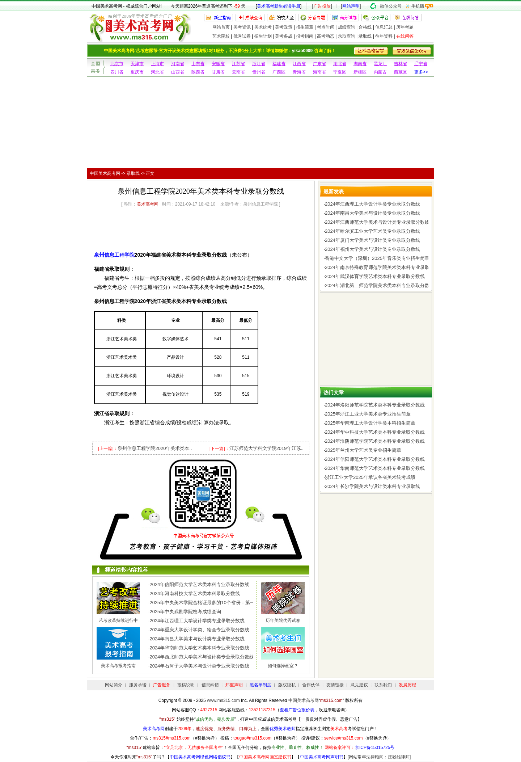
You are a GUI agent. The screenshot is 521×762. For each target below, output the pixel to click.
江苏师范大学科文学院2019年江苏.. (266, 448)
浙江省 (258, 63)
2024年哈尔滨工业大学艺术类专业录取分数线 (372, 231)
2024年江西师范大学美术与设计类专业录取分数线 (377, 222)
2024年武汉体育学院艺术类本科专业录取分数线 (375, 276)
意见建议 (359, 684)
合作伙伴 (310, 684)
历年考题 (405, 27)
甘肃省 (218, 72)
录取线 (365, 36)
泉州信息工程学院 (114, 255)
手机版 (417, 6)
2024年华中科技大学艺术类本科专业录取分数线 (375, 432)
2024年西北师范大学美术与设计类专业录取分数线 (201, 657)
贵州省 (258, 72)
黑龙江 (380, 63)
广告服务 (161, 684)
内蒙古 (380, 72)
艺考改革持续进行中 (118, 620)
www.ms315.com (223, 700)
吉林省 (400, 63)
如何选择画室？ (283, 665)
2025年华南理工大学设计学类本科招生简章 (370, 423)
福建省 (278, 63)
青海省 (299, 72)
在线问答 (405, 36)
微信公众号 (391, 6)
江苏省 (238, 63)
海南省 (319, 72)
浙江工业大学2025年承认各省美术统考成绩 (370, 477)
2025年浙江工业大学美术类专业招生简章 (368, 414)
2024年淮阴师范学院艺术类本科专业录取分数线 (375, 441)
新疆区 (360, 72)
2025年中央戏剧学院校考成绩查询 (185, 611)
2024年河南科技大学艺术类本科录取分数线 (194, 593)
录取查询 (346, 36)
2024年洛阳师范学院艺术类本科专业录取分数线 (375, 405)
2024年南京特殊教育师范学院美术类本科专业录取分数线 (384, 267)
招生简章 (304, 27)
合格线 (365, 27)
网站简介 (113, 684)
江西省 (299, 63)
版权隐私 (287, 684)
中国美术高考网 (107, 6)
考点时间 (325, 27)
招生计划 (263, 36)
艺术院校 (221, 36)
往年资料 (384, 36)
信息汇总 (384, 27)
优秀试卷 (242, 36)
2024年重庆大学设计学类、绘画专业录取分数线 (199, 629)
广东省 (319, 63)
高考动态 (325, 36)
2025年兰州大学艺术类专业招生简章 (363, 450)
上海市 (157, 63)
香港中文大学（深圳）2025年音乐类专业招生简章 (377, 258)
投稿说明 (186, 684)
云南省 (238, 72)
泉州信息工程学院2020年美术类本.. (155, 448)
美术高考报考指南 (118, 665)
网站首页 (221, 27)
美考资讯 (242, 27)
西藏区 (400, 72)
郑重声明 (234, 684)
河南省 (177, 63)
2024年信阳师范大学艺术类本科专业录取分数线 (199, 584)
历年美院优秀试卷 (283, 620)
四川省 (116, 72)
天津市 (137, 63)
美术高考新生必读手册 (278, 6)
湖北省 (339, 63)
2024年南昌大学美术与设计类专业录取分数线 (197, 638)
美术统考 (263, 27)
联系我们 (383, 684)
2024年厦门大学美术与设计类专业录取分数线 (372, 240)
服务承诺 (138, 684)
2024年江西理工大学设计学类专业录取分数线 (197, 620)
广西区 (278, 72)
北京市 (116, 63)
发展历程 (407, 684)
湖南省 (360, 63)
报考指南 (304, 36)
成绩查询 (346, 27)
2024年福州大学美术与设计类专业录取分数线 (372, 249)
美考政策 (283, 27)
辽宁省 (420, 63)
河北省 (157, 72)
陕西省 (197, 72)
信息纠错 (210, 684)
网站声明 (351, 6)
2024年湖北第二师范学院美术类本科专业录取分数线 (379, 285)
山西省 (177, 72)
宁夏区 (339, 72)
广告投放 (322, 6)
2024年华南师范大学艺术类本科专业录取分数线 (199, 648)
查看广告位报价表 (297, 709)
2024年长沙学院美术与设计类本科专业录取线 (372, 486)
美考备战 (283, 36)
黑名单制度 (260, 684)
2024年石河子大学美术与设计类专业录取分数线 (199, 666)
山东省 (197, 63)
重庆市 (137, 72)
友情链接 (335, 684)
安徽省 (218, 63)
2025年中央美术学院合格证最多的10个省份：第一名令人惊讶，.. (217, 602)
